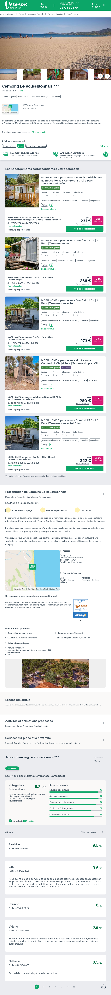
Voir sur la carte (30, 108)
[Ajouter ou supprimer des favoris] (100, 76)
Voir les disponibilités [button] (84, 228)
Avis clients (12, 768)
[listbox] (98, 832)
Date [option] (93, 832)
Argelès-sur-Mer (73, 14)
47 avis (20, 90)
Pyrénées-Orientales (56, 14)
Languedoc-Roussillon (36, 14)
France (21, 14)
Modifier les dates (15, 226)
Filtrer (102, 145)
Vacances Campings (8, 14)
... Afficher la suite (38, 132)
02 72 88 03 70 (69, 7)
